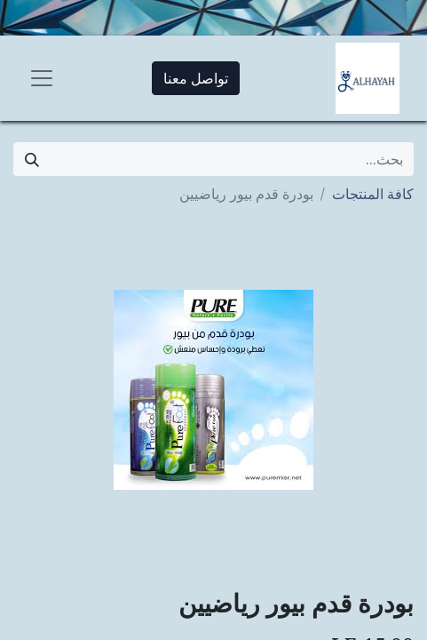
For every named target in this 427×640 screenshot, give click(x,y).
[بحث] (32, 159)
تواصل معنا (195, 78)
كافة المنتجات (373, 194)
